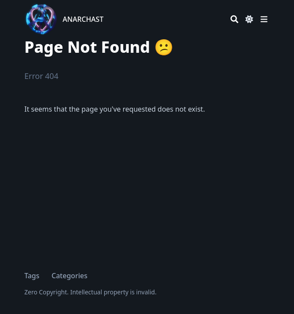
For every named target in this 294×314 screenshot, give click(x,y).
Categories (69, 275)
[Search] (234, 19)
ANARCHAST (83, 19)
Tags (32, 275)
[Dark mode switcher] (249, 19)
